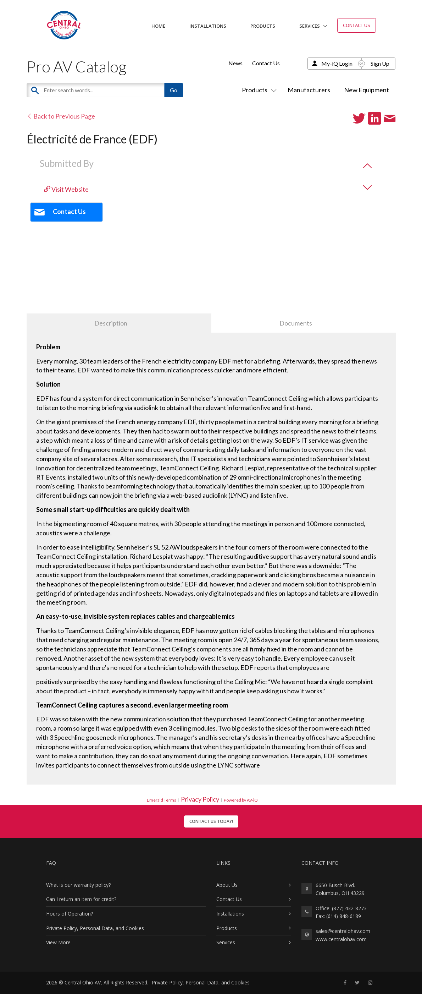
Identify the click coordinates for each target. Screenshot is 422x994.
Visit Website (66, 189)
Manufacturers (309, 90)
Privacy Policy (200, 799)
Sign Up (380, 63)
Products (262, 26)
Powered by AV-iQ (241, 800)
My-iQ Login (336, 63)
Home (158, 26)
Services (309, 26)
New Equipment (366, 90)
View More (58, 942)
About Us (227, 884)
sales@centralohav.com (343, 931)
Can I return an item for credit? (81, 899)
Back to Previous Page (61, 116)
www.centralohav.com (341, 939)
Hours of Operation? (69, 913)
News (235, 63)
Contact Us (356, 25)
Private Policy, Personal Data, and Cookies (95, 928)
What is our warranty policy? (78, 884)
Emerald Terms (161, 800)
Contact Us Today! (211, 821)
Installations (207, 26)
